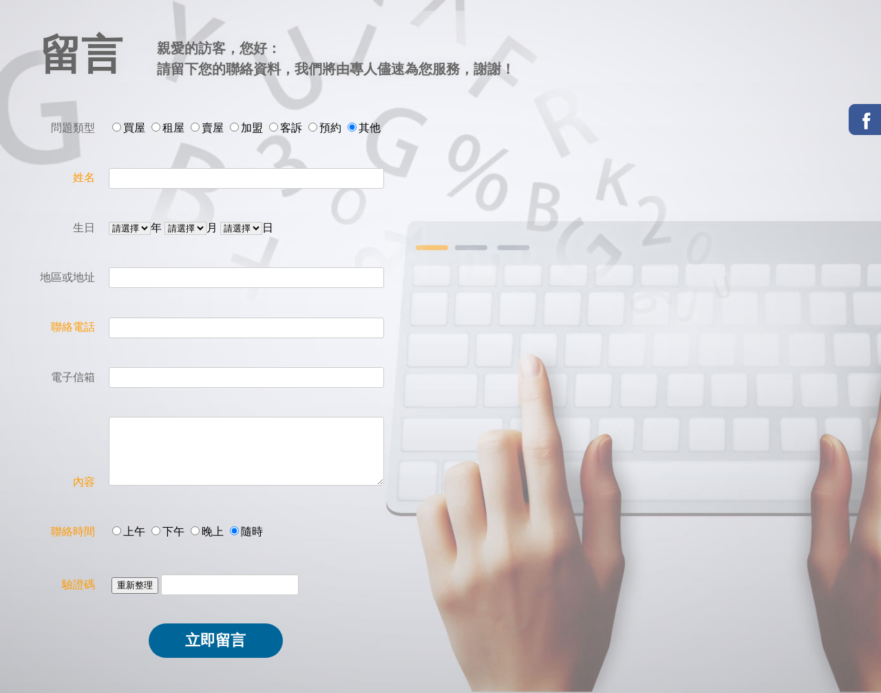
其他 (370, 128)
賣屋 (213, 128)
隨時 (252, 531)
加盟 (252, 128)
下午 (173, 531)
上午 (134, 531)
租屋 (173, 128)
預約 (330, 128)
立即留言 (215, 640)
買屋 (134, 128)
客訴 (291, 128)
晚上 (213, 531)
